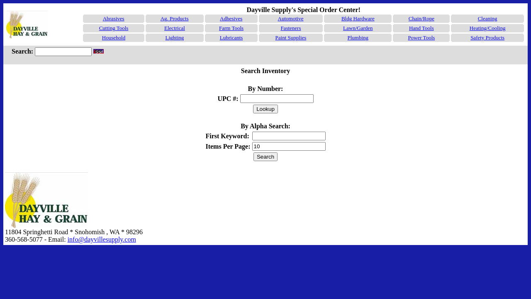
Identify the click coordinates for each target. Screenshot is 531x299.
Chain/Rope (421, 18)
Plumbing (358, 37)
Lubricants (231, 37)
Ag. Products (175, 18)
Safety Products (487, 37)
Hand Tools (421, 28)
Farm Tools (231, 28)
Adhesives (231, 18)
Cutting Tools (114, 28)
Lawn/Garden (358, 28)
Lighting (175, 37)
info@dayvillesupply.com (102, 239)
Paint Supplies (291, 37)
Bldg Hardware (358, 18)
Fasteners (290, 28)
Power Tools (421, 37)
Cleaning (487, 18)
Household (113, 37)
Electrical (174, 28)
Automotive (291, 18)
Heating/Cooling (488, 28)
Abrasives (113, 18)
